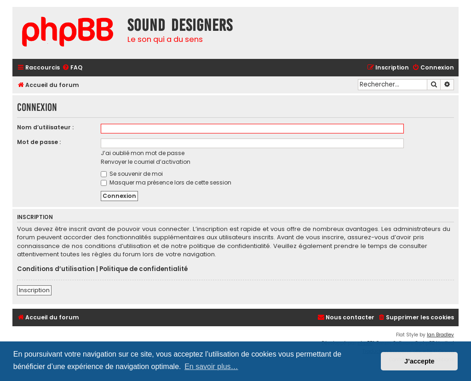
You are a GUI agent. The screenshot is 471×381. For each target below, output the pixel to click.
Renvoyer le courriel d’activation (145, 161)
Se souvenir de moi (132, 174)
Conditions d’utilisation (56, 269)
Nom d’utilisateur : (45, 127)
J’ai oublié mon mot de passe (142, 153)
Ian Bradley (440, 334)
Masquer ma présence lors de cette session (166, 182)
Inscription (34, 290)
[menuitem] (72, 68)
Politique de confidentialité (143, 269)
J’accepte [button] (419, 361)
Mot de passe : (39, 142)
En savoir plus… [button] (211, 366)
